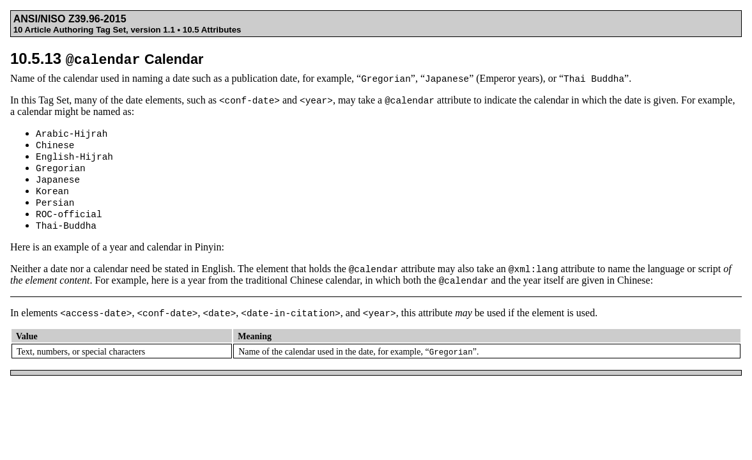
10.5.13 (106, 58)
